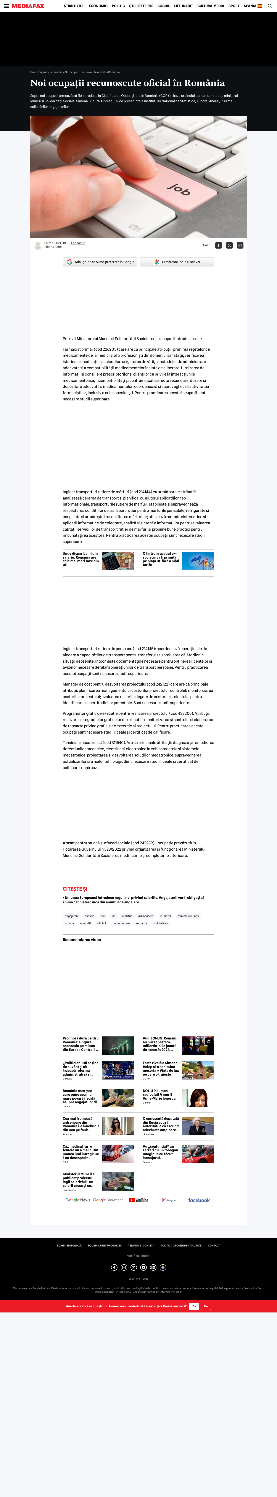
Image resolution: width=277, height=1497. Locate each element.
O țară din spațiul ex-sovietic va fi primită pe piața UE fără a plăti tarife (161, 559)
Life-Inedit (183, 6)
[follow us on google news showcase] (108, 1200)
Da (194, 1306)
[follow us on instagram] (169, 1200)
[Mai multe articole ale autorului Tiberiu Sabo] (38, 245)
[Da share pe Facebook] (218, 245)
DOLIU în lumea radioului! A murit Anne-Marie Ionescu (159, 1094)
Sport (234, 6)
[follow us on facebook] (199, 1200)
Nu (206, 1306)
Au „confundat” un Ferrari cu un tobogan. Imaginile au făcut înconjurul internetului (161, 1152)
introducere (145, 916)
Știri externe (141, 6)
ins (113, 916)
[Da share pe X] (229, 245)
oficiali (101, 923)
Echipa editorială (69, 1245)
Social (164, 6)
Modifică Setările (138, 1256)
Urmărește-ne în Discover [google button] (176, 262)
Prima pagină (38, 72)
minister (165, 916)
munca (69, 923)
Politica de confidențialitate (181, 1245)
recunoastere (121, 923)
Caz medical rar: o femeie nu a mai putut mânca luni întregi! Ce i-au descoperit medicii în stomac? (81, 1152)
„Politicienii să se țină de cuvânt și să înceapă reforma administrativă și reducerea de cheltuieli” (80, 1068)
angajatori (71, 916)
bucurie (89, 916)
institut (127, 916)
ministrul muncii (188, 916)
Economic (98, 6)
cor (103, 916)
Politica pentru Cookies (105, 1245)
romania (141, 923)
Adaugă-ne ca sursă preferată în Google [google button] (100, 262)
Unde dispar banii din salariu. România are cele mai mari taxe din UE (81, 559)
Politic (118, 6)
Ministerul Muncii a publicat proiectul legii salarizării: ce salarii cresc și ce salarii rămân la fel (79, 1179)
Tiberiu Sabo (53, 247)
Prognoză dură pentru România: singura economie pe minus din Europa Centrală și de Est (81, 1044)
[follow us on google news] (78, 1200)
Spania (250, 6)
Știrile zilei (74, 6)
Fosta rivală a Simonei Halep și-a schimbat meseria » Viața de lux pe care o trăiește (161, 1068)
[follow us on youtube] (138, 1200)
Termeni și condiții (141, 1245)
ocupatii (85, 923)
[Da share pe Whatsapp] (240, 245)
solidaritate (160, 923)
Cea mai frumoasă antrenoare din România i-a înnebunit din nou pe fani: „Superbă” (81, 1124)
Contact (214, 1245)
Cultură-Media (210, 6)
